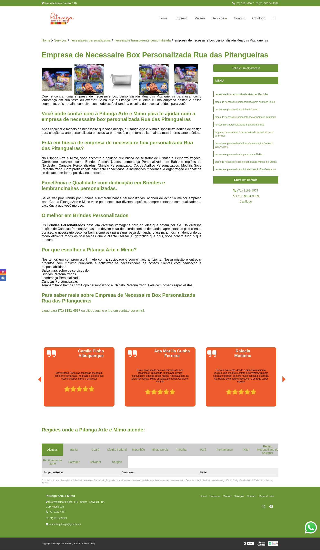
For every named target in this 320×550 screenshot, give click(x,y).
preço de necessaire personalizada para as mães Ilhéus (245, 102)
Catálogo (245, 202)
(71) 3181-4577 (243, 3)
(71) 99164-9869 (267, 3)
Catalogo (258, 18)
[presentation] (34, 395)
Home (163, 18)
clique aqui (93, 311)
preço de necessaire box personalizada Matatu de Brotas (246, 164)
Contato (239, 18)
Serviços (218, 18)
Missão (199, 18)
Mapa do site (266, 496)
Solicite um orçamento (246, 68)
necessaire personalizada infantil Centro (236, 110)
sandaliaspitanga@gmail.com (63, 524)
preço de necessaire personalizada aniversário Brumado (245, 117)
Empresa (181, 18)
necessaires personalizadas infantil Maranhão (239, 125)
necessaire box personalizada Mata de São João (241, 94)
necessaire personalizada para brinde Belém (239, 156)
